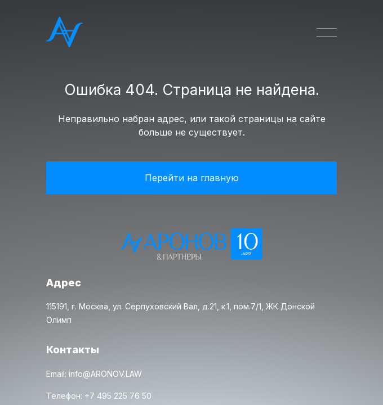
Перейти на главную (192, 177)
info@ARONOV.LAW (105, 374)
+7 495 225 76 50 (118, 395)
